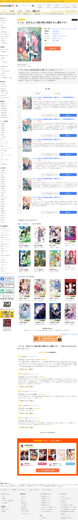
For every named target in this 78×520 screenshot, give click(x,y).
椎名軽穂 (3, 199)
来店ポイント (74, 11)
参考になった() (24, 369)
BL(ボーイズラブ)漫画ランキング (48, 509)
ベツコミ (3, 253)
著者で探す (3, 88)
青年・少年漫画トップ (5, 36)
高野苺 (2, 208)
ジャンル (54, 11)
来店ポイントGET (4, 49)
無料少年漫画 (3, 115)
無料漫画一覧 (3, 106)
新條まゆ (3, 201)
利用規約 (62, 513)
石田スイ (3, 174)
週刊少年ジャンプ (4, 237)
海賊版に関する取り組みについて (7, 309)
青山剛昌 (3, 170)
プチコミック (3, 233)
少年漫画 (3, 130)
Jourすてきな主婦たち (5, 255)
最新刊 (37, 93)
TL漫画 (2, 132)
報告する (31, 369)
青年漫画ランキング (45, 502)
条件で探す (3, 84)
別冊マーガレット (4, 251)
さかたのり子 (3, 197)
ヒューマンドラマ (4, 141)
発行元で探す (3, 95)
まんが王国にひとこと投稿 (6, 77)
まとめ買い (57, 93)
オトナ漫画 (3, 137)
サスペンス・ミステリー (6, 148)
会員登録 (3, 58)
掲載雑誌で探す (4, 90)
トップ (4, 11)
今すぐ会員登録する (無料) (47, 470)
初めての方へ (3, 75)
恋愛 (2, 139)
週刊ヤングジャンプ (5, 246)
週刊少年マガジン (4, 244)
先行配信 (12, 11)
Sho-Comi (3, 260)
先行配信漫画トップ (5, 31)
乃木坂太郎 (3, 213)
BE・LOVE (3, 228)
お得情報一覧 (3, 51)
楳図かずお (3, 181)
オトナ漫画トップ (4, 43)
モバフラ (3, 271)
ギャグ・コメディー (5, 143)
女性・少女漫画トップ (5, 34)
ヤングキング (3, 264)
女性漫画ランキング (45, 498)
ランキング (61, 11)
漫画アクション (4, 269)
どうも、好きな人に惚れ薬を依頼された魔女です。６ (47, 197)
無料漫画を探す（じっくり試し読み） (69, 334)
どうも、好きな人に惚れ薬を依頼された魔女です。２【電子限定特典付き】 (53, 119)
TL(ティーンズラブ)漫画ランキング (49, 507)
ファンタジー (59, 38)
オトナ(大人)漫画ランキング (47, 511)
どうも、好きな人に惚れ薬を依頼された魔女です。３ (47, 139)
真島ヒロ (3, 219)
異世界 (54, 38)
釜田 (55, 28)
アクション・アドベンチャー (7, 155)
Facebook (43, 517)
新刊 (67, 11)
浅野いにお (3, 172)
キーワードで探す (4, 93)
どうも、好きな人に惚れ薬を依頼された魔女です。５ (47, 178)
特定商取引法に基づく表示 (66, 518)
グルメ (2, 161)
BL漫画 (2, 134)
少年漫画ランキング (45, 505)
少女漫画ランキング (45, 500)
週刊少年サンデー (4, 262)
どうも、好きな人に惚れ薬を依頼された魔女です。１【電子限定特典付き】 (53, 97)
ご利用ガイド (3, 73)
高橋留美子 (3, 210)
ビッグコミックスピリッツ (6, 239)
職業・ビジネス (4, 146)
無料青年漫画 (3, 112)
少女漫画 (3, 125)
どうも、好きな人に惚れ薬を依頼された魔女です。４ (47, 158)
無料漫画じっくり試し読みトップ (19, 489)
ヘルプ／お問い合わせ (5, 71)
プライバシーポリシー (65, 515)
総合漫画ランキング (45, 496)
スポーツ (3, 152)
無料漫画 (36, 11)
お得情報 (3, 511)
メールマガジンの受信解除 (7, 500)
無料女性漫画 (3, 108)
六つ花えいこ (66, 28)
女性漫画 (3, 123)
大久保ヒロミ (3, 183)
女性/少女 (20, 11)
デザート (3, 266)
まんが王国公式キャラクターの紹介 (68, 507)
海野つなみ (3, 179)
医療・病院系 (3, 164)
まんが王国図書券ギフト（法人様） (68, 509)
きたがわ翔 (3, 190)
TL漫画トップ (4, 38)
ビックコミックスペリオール (7, 273)
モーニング (3, 257)
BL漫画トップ (4, 40)
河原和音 (3, 188)
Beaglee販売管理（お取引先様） (67, 511)
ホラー (2, 157)
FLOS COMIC (21, 276)
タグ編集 (29, 66)
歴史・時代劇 (3, 150)
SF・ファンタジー (5, 159)
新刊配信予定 (3, 27)
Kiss (2, 242)
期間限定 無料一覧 (5, 117)
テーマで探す (3, 86)
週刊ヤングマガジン (5, 235)
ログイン (3, 60)
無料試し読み (52, 48)
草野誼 (2, 195)
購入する (68, 115)
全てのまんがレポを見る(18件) (47, 432)
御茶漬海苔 (3, 186)
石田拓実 (3, 177)
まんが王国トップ (4, 489)
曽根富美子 (3, 206)
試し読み (49, 115)
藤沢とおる (3, 217)
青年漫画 (3, 128)
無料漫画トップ (4, 20)
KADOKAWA (55, 33)
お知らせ (3, 68)
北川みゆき (3, 192)
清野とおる (3, 204)
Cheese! (2, 248)
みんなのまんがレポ (5, 97)
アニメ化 (23, 66)
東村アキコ (3, 215)
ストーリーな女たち (5, 230)
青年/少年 (28, 11)
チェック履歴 (3, 62)
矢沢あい (3, 222)
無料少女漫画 (3, 110)
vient (75, 28)
